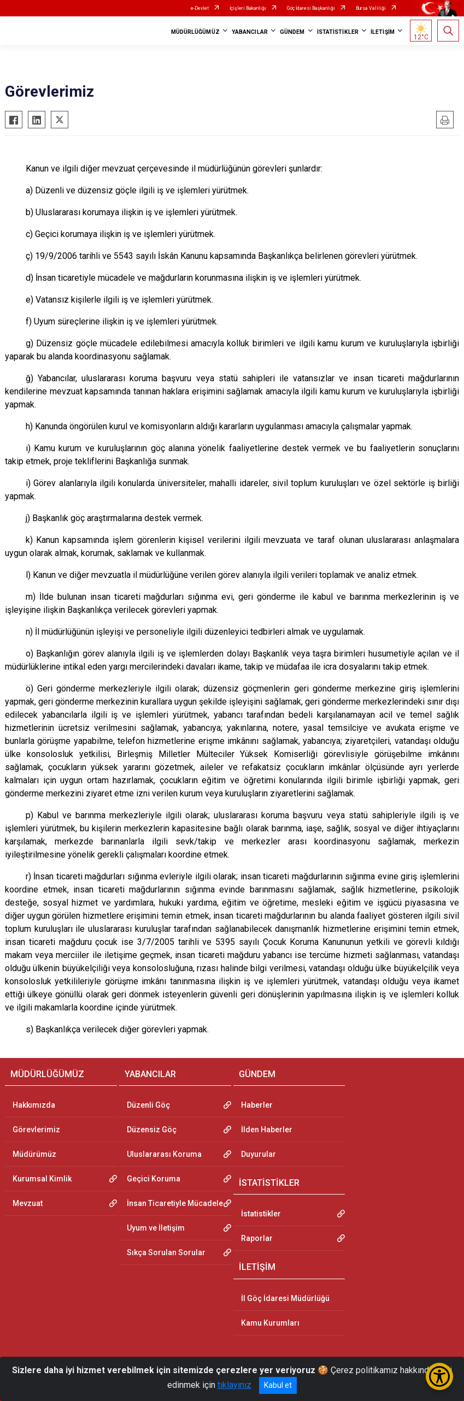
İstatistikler (261, 1213)
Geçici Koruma (153, 1178)
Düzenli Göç (148, 1105)
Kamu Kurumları (270, 1323)
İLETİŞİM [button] (383, 32)
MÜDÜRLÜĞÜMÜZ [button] (195, 32)
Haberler (257, 1105)
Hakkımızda (34, 1105)
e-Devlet (200, 8)
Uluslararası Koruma (164, 1154)
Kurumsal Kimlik (42, 1178)
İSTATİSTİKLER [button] (338, 32)
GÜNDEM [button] (292, 32)
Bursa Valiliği (371, 8)
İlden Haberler (266, 1129)
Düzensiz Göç (152, 1129)
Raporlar (257, 1238)
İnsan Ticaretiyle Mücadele (175, 1203)
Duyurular (258, 1154)
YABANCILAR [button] (250, 32)
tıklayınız (234, 1385)
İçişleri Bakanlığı (248, 8)
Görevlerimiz (36, 1129)
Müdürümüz (34, 1154)
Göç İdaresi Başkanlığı (311, 8)
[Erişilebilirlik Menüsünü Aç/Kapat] (439, 1376)
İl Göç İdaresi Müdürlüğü (285, 1298)
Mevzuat (28, 1203)
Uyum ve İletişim (156, 1227)
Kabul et (278, 1385)
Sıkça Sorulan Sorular (166, 1252)
